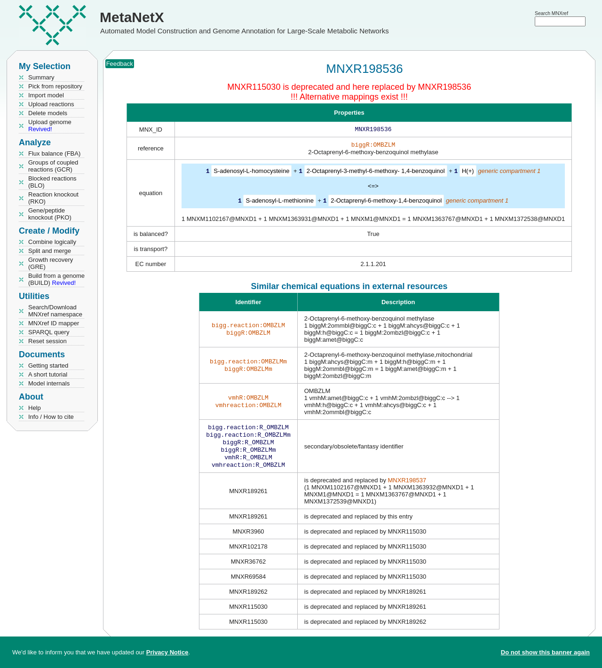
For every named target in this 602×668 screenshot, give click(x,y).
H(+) (468, 172)
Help (34, 407)
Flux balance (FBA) (54, 153)
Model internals (49, 383)
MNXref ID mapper (53, 323)
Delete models (47, 113)
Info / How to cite (51, 416)
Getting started (48, 365)
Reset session (47, 341)
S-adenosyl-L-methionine (280, 201)
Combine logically (52, 241)
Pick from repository (55, 86)
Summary (41, 77)
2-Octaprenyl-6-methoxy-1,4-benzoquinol (386, 201)
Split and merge (49, 250)
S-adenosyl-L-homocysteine (251, 172)
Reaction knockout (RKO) (53, 198)
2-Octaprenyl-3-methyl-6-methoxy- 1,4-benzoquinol (376, 172)
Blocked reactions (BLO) (52, 182)
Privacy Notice (167, 652)
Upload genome (49, 125)
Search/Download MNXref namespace (55, 311)
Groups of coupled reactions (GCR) (53, 166)
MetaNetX (132, 17)
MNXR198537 (407, 486)
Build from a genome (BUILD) (56, 279)
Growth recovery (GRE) (50, 263)
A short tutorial (47, 374)
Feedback (119, 63)
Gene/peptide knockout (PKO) (49, 214)
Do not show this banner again (545, 652)
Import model (46, 95)
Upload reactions (51, 104)
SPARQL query (48, 332)
